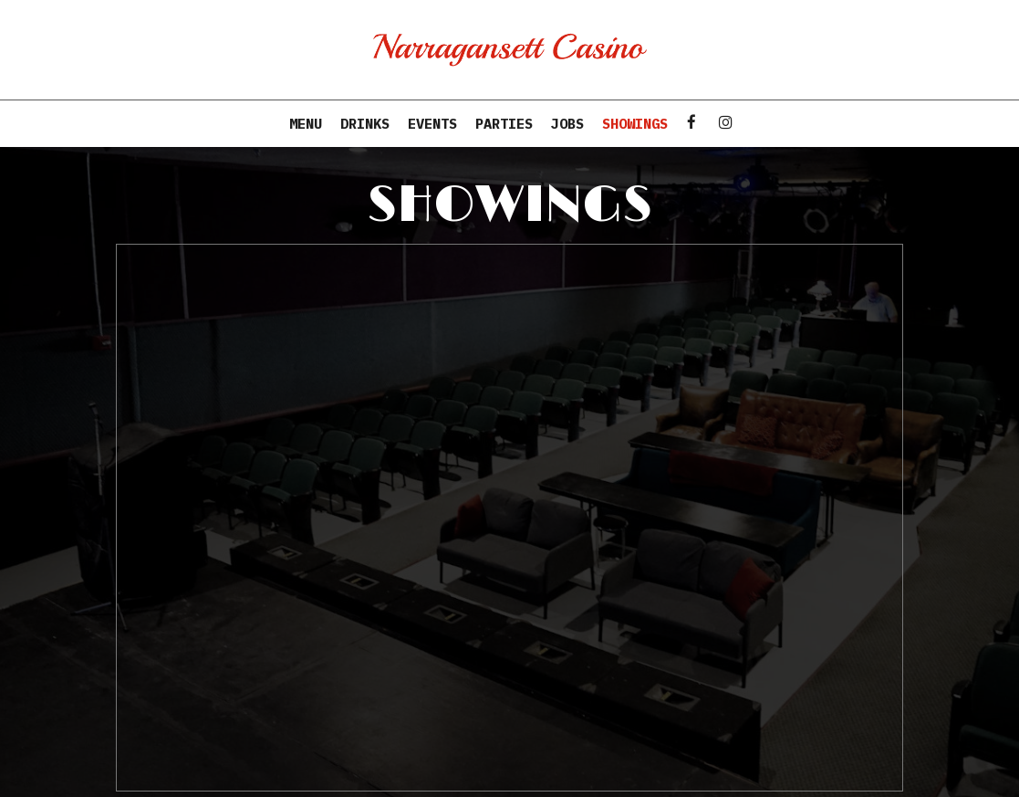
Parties (504, 123)
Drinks (365, 123)
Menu (305, 123)
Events (432, 123)
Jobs (567, 123)
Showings (635, 123)
